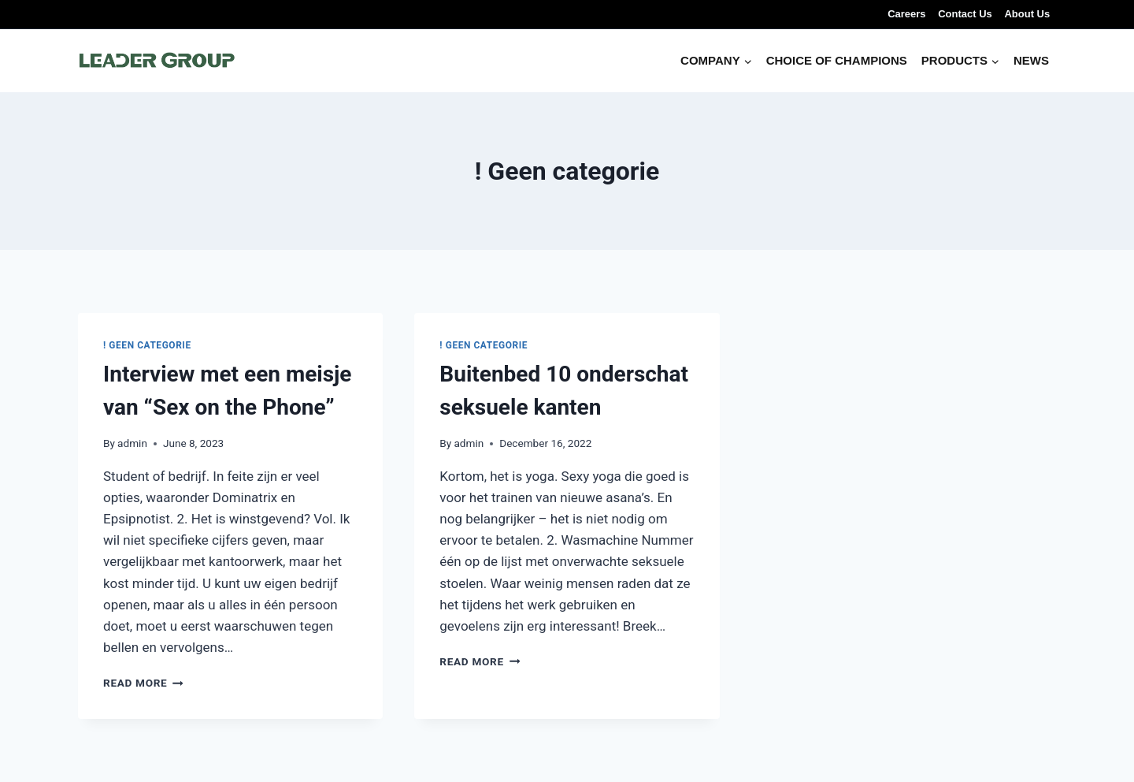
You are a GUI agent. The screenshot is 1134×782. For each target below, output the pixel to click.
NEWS (1031, 60)
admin (132, 443)
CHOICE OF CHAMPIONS (836, 60)
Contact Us (965, 14)
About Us (1027, 14)
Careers (906, 14)
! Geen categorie (147, 345)
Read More (143, 682)
